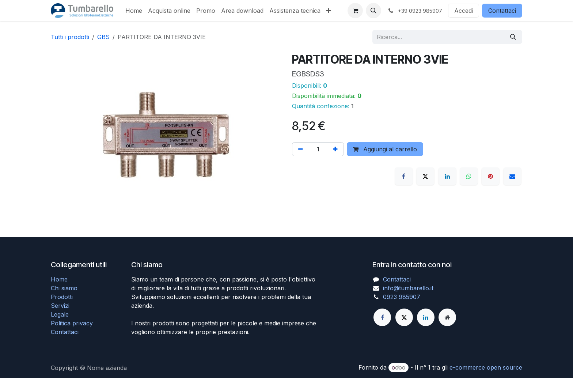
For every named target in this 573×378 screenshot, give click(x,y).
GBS (103, 37)
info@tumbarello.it (408, 288)
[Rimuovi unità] (300, 149)
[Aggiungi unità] (335, 149)
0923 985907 (401, 296)
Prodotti (62, 296)
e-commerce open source (485, 367)
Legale (60, 314)
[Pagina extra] (447, 317)
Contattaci (502, 10)
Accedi (463, 10)
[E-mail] (512, 176)
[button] (373, 10)
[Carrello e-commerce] (355, 10)
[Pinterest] (490, 176)
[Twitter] (404, 317)
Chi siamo (64, 288)
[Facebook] (404, 176)
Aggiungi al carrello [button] (385, 149)
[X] (425, 176)
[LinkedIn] (447, 176)
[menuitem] (133, 10)
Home (59, 279)
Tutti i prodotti (70, 37)
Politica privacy (72, 323)
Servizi (60, 305)
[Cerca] (513, 37)
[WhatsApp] (469, 176)
